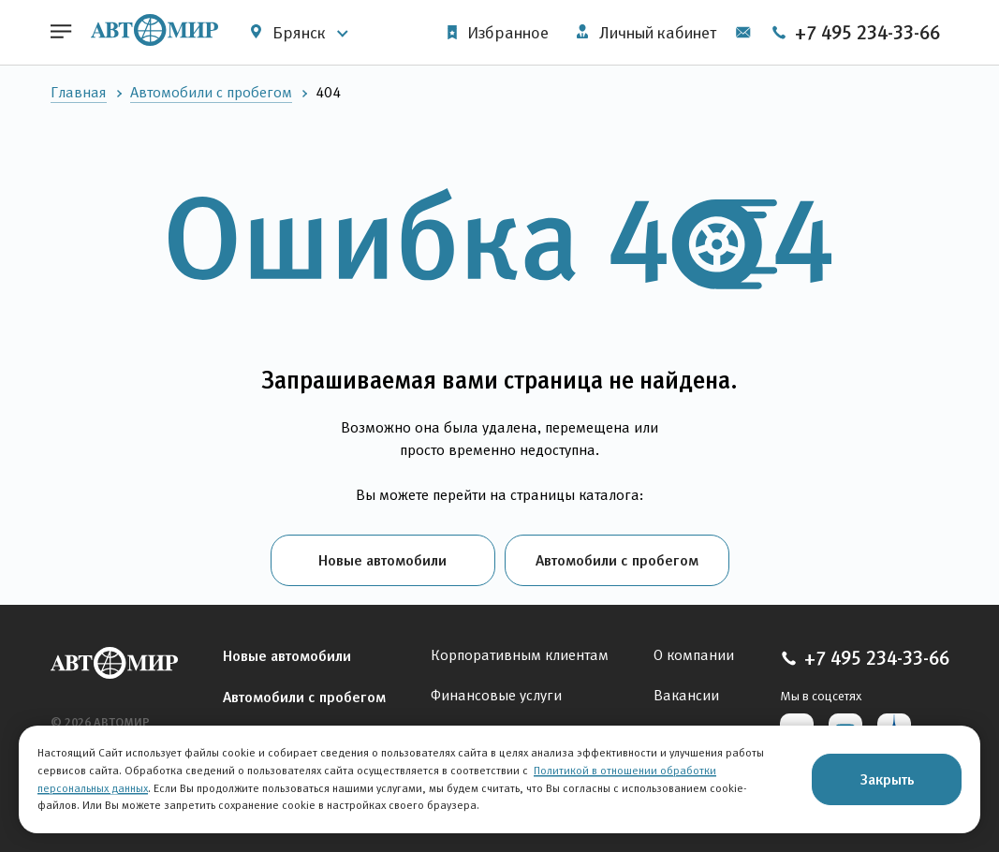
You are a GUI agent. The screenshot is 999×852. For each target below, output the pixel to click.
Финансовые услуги (496, 695)
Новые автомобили (382, 559)
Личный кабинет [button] (646, 32)
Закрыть (887, 779)
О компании (694, 655)
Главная (79, 92)
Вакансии (686, 695)
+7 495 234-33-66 (855, 32)
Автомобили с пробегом (211, 92)
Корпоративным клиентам (520, 655)
